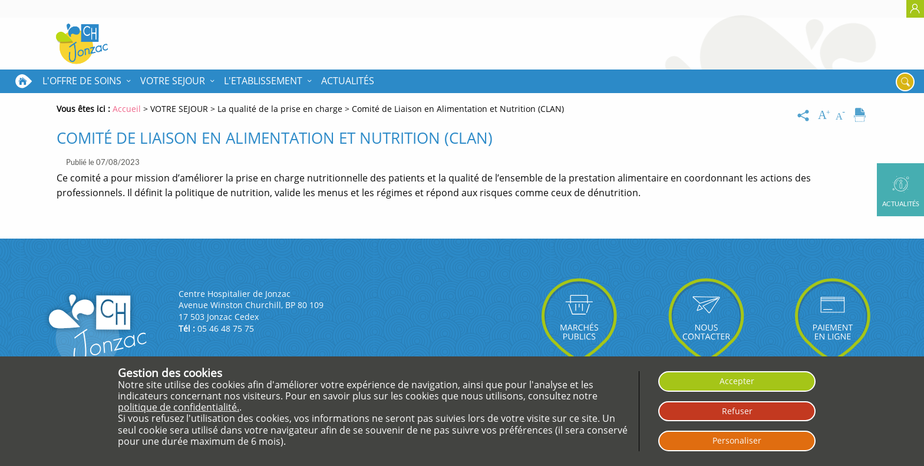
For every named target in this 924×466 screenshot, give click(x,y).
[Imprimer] (859, 115)
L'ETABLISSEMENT (263, 80)
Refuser (737, 411)
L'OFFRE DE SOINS (81, 80)
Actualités (347, 80)
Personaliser (736, 440)
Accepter (737, 380)
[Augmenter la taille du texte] (825, 115)
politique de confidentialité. (178, 407)
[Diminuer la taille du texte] (842, 115)
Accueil (23, 81)
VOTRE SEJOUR (172, 80)
